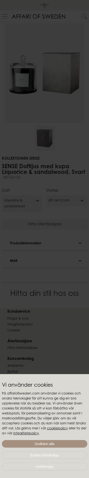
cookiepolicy (57, 428)
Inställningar (45, 467)
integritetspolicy (26, 433)
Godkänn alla (44, 444)
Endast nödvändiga (44, 455)
